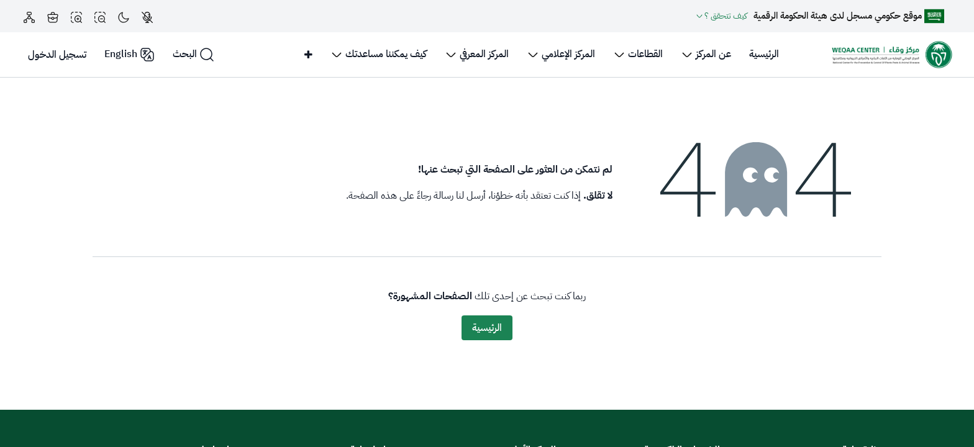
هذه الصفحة (372, 195)
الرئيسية (487, 327)
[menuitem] (764, 54)
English (129, 54)
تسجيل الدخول (57, 54)
